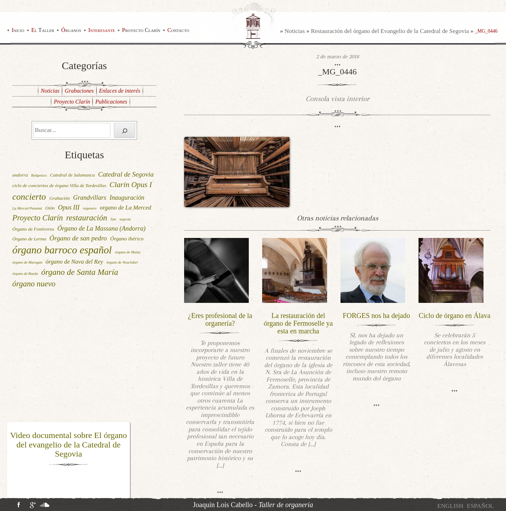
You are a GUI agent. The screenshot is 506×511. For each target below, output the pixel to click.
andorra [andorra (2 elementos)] (20, 175)
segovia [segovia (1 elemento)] (125, 219)
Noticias (295, 31)
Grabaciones (79, 91)
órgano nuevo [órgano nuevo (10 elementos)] (34, 283)
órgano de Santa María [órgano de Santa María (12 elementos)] (79, 272)
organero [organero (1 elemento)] (90, 208)
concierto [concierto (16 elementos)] (29, 196)
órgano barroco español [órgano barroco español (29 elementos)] (62, 249)
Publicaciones (111, 102)
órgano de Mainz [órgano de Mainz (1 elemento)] (127, 252)
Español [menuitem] (480, 506)
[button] (11, 463)
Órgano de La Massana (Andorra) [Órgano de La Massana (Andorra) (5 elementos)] (101, 228)
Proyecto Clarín (141, 30)
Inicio (18, 30)
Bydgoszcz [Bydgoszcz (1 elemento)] (39, 175)
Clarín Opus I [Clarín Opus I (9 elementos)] (130, 184)
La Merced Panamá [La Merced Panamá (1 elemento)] (27, 208)
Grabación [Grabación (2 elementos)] (59, 198)
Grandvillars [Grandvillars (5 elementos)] (89, 197)
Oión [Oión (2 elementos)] (50, 208)
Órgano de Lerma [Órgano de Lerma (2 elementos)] (29, 238)
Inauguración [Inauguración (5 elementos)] (127, 197)
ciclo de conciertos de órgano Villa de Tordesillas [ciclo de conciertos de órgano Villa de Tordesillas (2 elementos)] (59, 185)
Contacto (178, 30)
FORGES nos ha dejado (376, 315)
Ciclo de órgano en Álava (455, 315)
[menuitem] (450, 506)
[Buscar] (124, 130)
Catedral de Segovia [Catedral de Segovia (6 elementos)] (126, 174)
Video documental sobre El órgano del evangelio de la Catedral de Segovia (68, 444)
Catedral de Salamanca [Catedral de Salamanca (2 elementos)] (72, 175)
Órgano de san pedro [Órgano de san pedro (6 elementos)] (78, 238)
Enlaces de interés (119, 91)
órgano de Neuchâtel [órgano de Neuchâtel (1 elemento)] (122, 262)
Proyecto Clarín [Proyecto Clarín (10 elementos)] (37, 217)
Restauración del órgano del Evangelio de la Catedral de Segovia (390, 31)
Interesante (101, 30)
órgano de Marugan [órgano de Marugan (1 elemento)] (27, 262)
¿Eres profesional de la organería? (220, 319)
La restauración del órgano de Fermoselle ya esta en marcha (298, 323)
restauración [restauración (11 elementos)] (86, 217)
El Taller (42, 30)
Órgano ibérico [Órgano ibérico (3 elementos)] (127, 238)
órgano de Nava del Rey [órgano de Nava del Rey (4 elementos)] (74, 261)
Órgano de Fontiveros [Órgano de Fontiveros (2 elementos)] (33, 229)
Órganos (71, 30)
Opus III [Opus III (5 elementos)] (68, 207)
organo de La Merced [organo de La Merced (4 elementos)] (125, 207)
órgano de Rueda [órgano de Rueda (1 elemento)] (25, 274)
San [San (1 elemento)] (113, 219)
